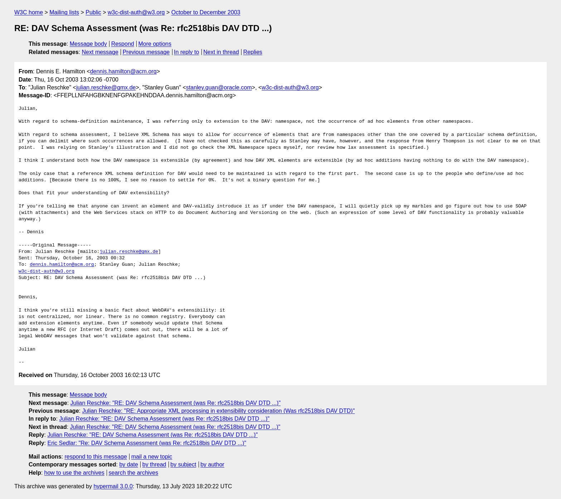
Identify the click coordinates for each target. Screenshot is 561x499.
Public (93, 12)
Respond (122, 44)
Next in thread (221, 52)
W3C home (28, 12)
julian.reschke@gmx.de (106, 87)
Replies (252, 52)
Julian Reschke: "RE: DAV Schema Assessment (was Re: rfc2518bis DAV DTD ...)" (175, 403)
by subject (183, 464)
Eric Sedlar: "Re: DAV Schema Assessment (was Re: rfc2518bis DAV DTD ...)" (146, 443)
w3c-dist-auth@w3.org (136, 12)
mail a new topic (151, 457)
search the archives (133, 473)
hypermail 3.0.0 (112, 486)
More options (155, 44)
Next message (100, 52)
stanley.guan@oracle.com (219, 87)
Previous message (146, 52)
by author (212, 464)
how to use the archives (74, 473)
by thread (154, 464)
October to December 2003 (205, 12)
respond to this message (95, 457)
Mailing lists (64, 12)
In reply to (186, 52)
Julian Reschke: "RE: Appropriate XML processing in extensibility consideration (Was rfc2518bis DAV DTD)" (218, 411)
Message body (88, 44)
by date (128, 464)
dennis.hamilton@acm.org (123, 71)
